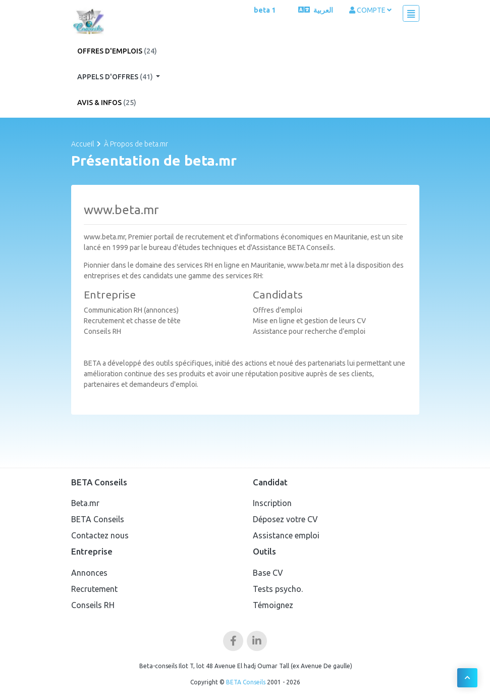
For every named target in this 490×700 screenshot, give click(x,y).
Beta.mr (85, 503)
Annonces (89, 572)
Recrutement (94, 588)
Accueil (82, 144)
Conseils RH (93, 605)
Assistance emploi (286, 535)
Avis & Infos (106, 102)
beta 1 (265, 10)
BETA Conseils (97, 519)
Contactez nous (100, 535)
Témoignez (273, 605)
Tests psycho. (278, 588)
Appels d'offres (115, 77)
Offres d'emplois (117, 51)
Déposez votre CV (285, 519)
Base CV (268, 572)
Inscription (272, 503)
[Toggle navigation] (411, 13)
